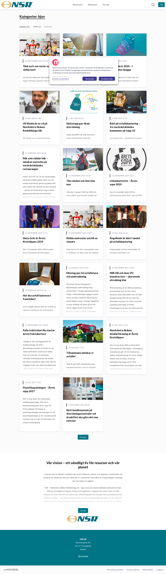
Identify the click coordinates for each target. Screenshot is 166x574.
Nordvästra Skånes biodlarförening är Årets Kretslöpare (124, 334)
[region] (83, 70)
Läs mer (83, 510)
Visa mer (83, 437)
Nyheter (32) (24, 26)
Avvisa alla (90, 79)
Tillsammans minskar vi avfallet (79, 354)
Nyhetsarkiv (78, 4)
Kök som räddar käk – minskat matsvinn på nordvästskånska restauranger (35, 163)
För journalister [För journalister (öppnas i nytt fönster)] (133, 570)
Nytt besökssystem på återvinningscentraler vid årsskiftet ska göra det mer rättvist (82, 415)
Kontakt (105, 4)
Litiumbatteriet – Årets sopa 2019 (123, 182)
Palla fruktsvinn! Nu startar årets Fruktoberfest (39, 332)
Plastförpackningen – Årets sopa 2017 (39, 389)
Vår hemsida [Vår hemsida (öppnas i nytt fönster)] (83, 556)
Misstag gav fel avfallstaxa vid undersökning (82, 274)
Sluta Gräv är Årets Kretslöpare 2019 (34, 240)
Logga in (159, 570)
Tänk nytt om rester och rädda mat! (37, 68)
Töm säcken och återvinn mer (80, 182)
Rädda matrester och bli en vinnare (82, 240)
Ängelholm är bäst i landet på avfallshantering (125, 240)
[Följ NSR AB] (161, 4)
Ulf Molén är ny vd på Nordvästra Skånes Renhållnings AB (35, 127)
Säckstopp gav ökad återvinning (78, 125)
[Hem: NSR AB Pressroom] (17, 4)
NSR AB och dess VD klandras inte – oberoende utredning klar (125, 276)
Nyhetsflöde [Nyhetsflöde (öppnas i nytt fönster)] (148, 570)
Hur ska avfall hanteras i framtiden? (37, 297)
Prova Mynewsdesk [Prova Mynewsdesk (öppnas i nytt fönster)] (115, 570)
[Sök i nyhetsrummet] (153, 4)
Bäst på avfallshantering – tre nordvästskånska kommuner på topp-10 (125, 127)
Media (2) (37, 26)
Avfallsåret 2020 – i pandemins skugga (121, 68)
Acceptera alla (107, 79)
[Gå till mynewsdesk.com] (11, 569)
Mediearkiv (92, 4)
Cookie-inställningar (60, 79)
